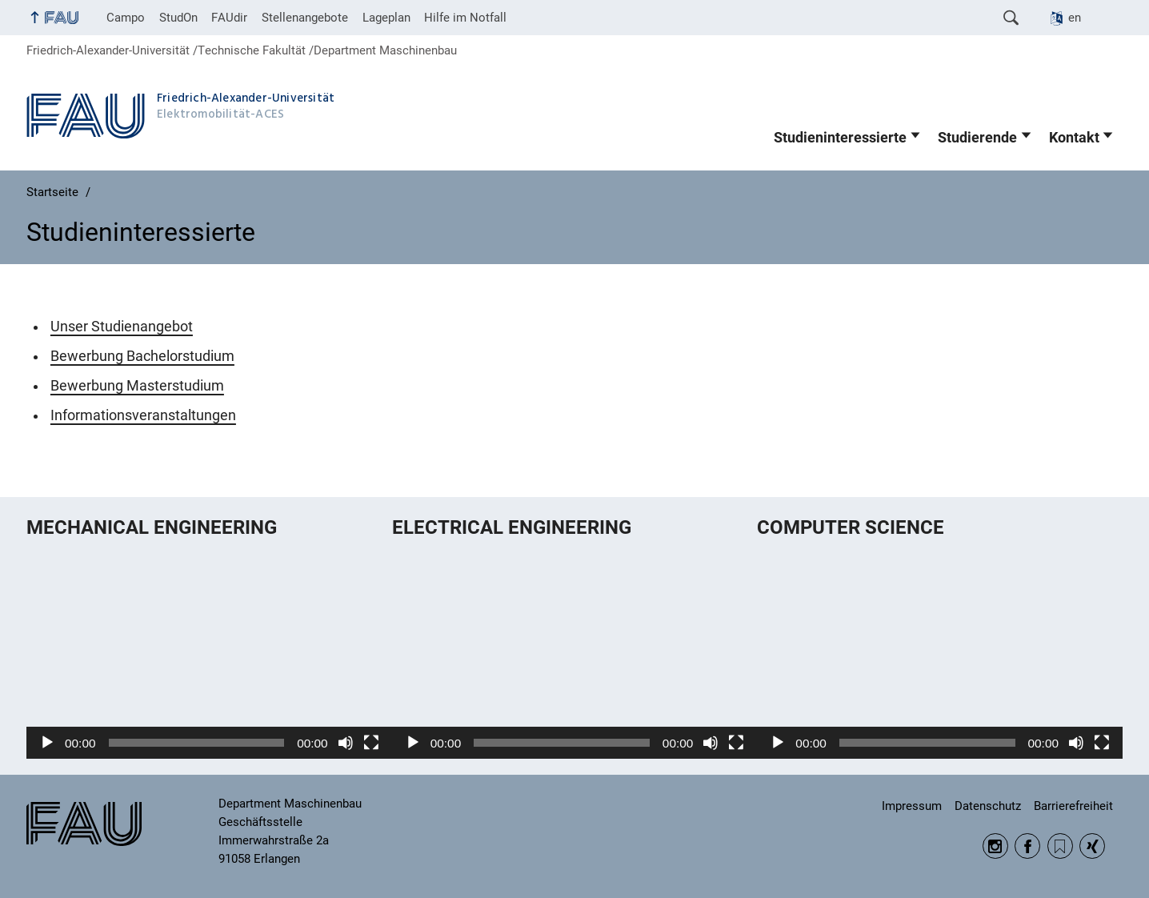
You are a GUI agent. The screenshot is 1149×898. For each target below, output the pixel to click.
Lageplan (386, 17)
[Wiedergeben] (47, 743)
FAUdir (229, 17)
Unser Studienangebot (121, 327)
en (1074, 17)
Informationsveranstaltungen (143, 415)
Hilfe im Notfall (465, 17)
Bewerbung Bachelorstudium (142, 356)
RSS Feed (1060, 846)
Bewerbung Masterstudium (137, 386)
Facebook (1027, 846)
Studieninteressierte (840, 138)
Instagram (995, 846)
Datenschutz (988, 806)
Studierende (977, 138)
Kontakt (1074, 138)
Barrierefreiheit (1073, 806)
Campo (125, 17)
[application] (209, 656)
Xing (1092, 846)
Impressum (912, 806)
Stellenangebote (305, 17)
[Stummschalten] (346, 743)
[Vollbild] (371, 743)
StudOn (178, 17)
